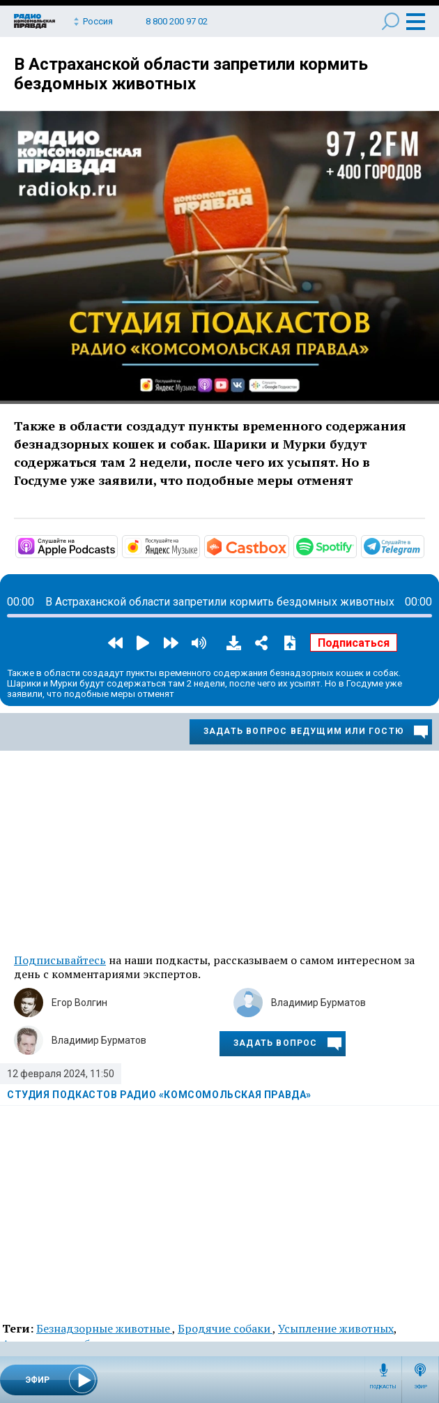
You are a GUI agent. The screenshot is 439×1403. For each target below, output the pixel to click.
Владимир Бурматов (318, 1002)
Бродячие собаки (225, 1328)
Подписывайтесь (60, 960)
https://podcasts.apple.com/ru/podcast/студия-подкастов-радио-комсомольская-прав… (116, 545)
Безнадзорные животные (104, 1328)
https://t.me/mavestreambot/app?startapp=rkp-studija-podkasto (423, 545)
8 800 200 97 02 (177, 21)
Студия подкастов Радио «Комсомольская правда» (159, 1094)
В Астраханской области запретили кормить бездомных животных (191, 73)
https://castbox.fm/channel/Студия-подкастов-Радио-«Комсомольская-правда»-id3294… (287, 545)
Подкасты (383, 1387)
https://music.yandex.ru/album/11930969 (198, 545)
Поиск (390, 21)
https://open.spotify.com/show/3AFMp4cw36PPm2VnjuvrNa (355, 545)
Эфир (420, 1387)
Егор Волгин (79, 1002)
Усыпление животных (336, 1328)
